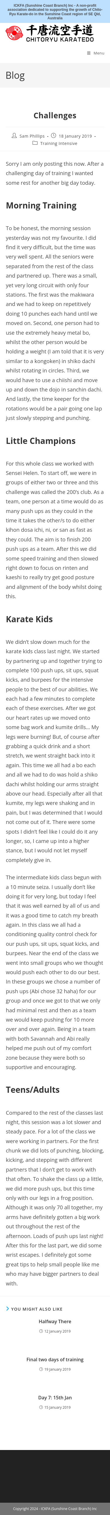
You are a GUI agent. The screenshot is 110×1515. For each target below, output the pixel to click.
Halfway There (55, 1321)
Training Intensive (59, 143)
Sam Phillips (32, 136)
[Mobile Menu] (95, 53)
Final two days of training (54, 1359)
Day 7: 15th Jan (55, 1397)
